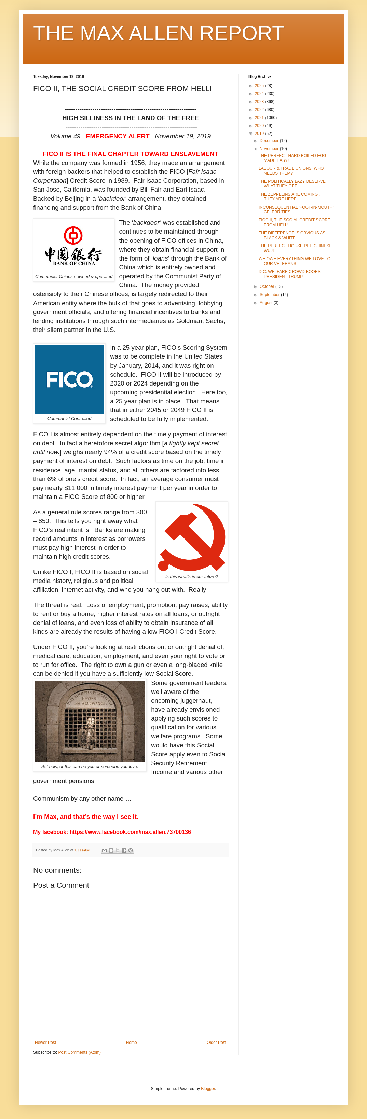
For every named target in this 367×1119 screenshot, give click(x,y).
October (267, 286)
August (267, 302)
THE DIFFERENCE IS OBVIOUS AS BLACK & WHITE (292, 235)
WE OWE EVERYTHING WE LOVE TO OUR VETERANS (294, 261)
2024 (260, 93)
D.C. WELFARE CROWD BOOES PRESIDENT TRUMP (290, 274)
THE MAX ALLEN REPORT (159, 33)
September (270, 294)
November (270, 148)
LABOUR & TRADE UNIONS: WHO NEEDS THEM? (291, 171)
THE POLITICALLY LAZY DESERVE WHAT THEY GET (292, 183)
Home (131, 1042)
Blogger (208, 1088)
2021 (260, 117)
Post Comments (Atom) (79, 1052)
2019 (260, 133)
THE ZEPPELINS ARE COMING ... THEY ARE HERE (291, 196)
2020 (260, 125)
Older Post (216, 1042)
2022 (260, 109)
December (270, 140)
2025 (260, 85)
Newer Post (45, 1042)
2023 (260, 101)
